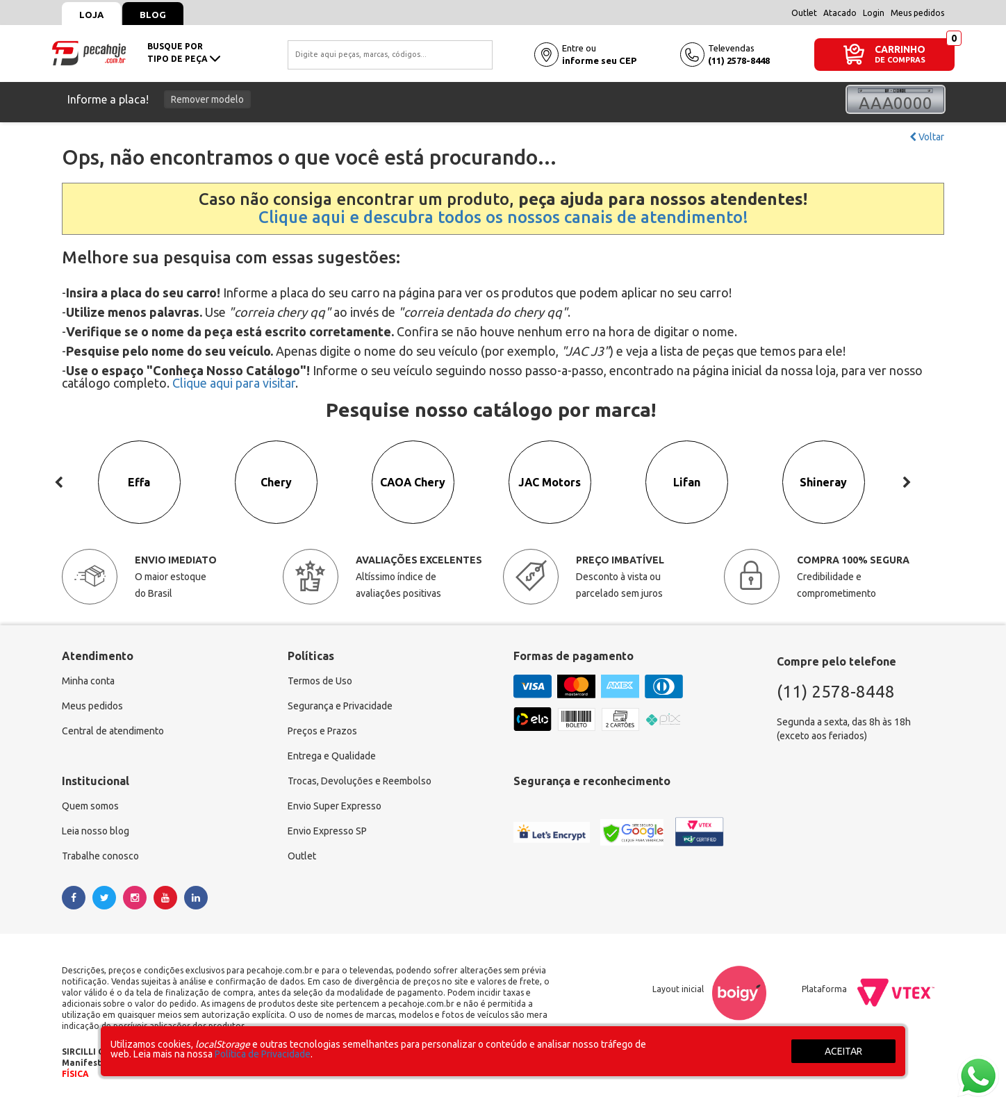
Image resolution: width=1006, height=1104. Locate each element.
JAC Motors (550, 483)
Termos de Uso (320, 681)
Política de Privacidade (263, 1054)
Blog (153, 14)
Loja (91, 14)
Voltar (926, 137)
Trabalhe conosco (100, 856)
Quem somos (90, 806)
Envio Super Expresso (334, 806)
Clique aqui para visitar (233, 383)
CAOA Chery (413, 483)
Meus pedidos (917, 12)
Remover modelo (207, 99)
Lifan (686, 483)
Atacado (840, 12)
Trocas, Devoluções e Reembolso (359, 781)
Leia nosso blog (95, 831)
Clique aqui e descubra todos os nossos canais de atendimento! (503, 217)
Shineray (824, 483)
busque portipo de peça (183, 52)
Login (873, 12)
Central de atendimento (113, 731)
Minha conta (88, 681)
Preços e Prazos (322, 731)
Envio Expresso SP (327, 831)
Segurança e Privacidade (340, 706)
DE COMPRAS (900, 60)
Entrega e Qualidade (332, 756)
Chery (276, 483)
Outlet (804, 12)
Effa (140, 483)
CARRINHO (900, 49)
